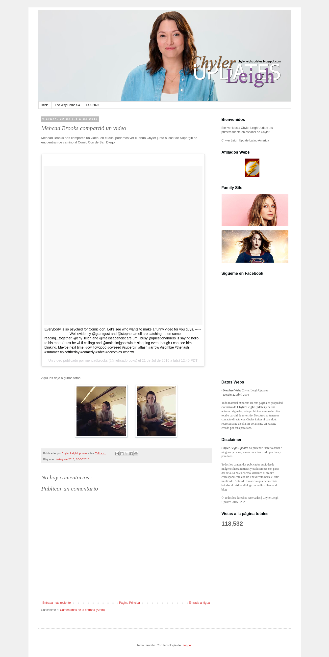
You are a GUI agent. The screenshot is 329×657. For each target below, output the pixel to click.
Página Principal (130, 602)
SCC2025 (92, 105)
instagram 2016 (65, 459)
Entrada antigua (199, 602)
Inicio (45, 105)
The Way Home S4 (67, 105)
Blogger (187, 645)
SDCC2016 (82, 459)
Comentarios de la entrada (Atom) (82, 610)
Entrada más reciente (57, 602)
